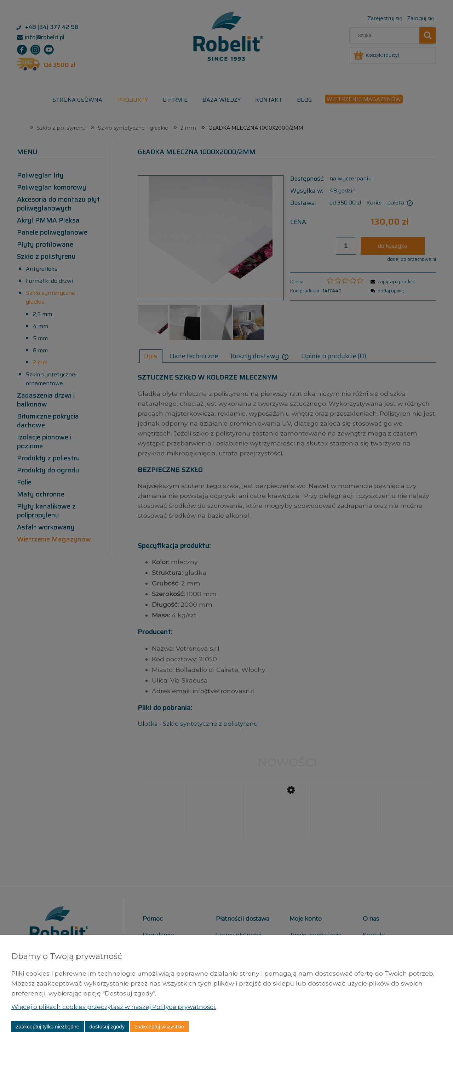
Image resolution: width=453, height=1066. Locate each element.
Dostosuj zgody (107, 1026)
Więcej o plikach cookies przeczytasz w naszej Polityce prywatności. (117, 1006)
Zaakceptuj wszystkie (159, 1026)
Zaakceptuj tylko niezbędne (47, 1026)
